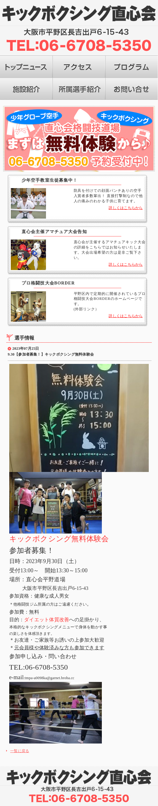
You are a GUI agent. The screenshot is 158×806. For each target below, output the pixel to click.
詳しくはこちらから (126, 208)
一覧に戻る (19, 750)
